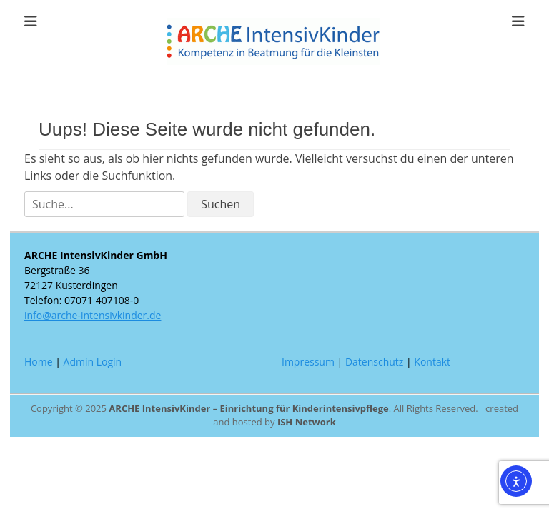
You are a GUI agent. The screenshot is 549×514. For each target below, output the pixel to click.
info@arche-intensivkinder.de (92, 315)
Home (38, 361)
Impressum (308, 361)
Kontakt (432, 361)
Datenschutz (374, 361)
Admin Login (93, 361)
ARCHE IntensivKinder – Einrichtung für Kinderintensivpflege (248, 408)
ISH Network (306, 421)
